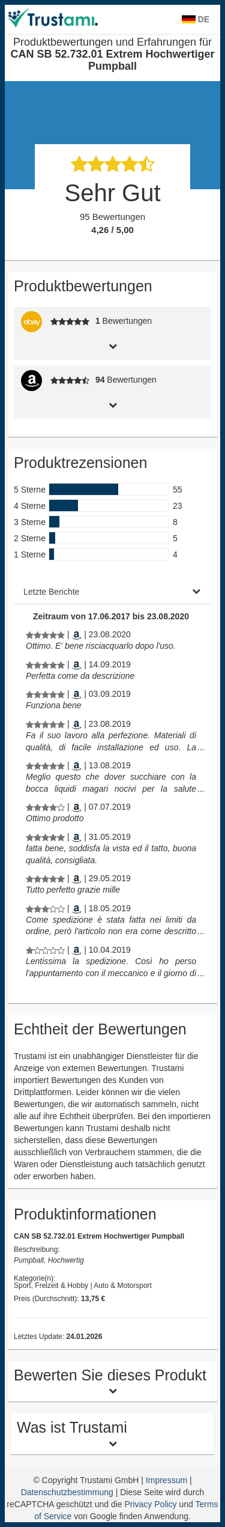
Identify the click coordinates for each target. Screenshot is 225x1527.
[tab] (112, 345)
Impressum (168, 1480)
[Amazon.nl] (76, 634)
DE (195, 19)
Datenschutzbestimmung (68, 1492)
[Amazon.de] (76, 765)
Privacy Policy (150, 1504)
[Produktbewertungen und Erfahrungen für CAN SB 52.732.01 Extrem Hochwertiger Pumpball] (45, 634)
